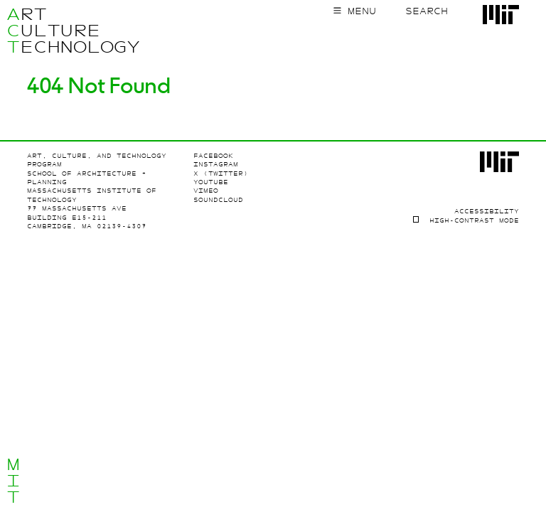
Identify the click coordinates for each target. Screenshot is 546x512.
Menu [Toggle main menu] (362, 11)
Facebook (213, 155)
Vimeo (205, 190)
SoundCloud (218, 199)
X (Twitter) (220, 173)
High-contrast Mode (474, 220)
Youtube (210, 182)
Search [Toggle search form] (426, 11)
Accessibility (486, 211)
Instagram (215, 164)
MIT (13, 480)
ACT (13, 30)
